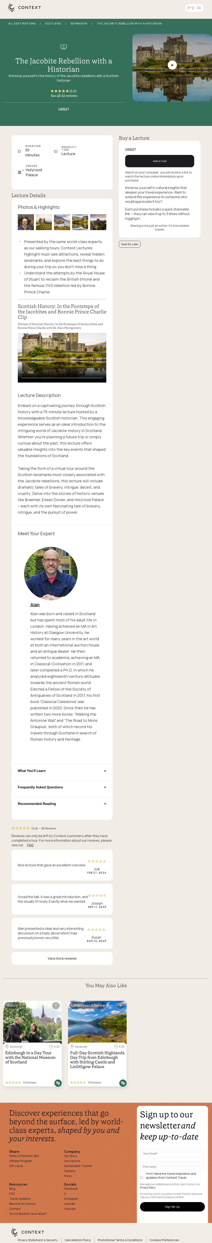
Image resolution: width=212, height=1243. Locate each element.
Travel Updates (20, 1199)
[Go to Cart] (193, 8)
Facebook (71, 1189)
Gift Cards (16, 1166)
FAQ (30, 845)
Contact (15, 1209)
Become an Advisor (22, 1204)
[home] (26, 11)
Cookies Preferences (164, 1240)
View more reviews (62, 958)
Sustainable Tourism (78, 1166)
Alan (35, 604)
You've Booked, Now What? (28, 1214)
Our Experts (72, 1161)
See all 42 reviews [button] (64, 96)
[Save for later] (56, 1005)
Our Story (70, 1156)
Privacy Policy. (148, 1187)
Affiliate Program (20, 1161)
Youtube (70, 1209)
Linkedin (69, 1204)
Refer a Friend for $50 (24, 1156)
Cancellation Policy (78, 1240)
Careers (69, 1171)
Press (68, 1176)
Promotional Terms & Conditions (120, 1240)
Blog (12, 1189)
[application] (62, 358)
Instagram (71, 1199)
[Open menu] (199, 8)
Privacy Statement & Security (38, 1240)
